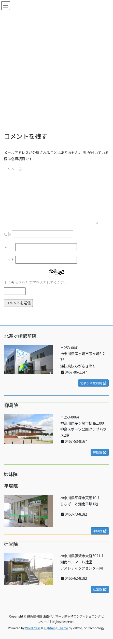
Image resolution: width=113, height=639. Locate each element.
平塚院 (100, 531)
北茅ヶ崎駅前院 (93, 383)
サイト (9, 259)
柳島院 (100, 452)
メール (9, 246)
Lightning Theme (56, 628)
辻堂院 (100, 589)
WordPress (32, 628)
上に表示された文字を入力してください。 (37, 282)
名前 (7, 233)
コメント (13, 168)
